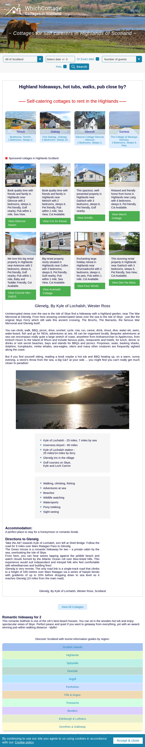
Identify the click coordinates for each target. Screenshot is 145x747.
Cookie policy (24, 742)
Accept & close (128, 740)
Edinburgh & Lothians (72, 718)
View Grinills (85, 217)
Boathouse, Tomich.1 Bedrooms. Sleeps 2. (20, 138)
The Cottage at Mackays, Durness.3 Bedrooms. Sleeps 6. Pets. (124, 141)
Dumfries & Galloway (72, 726)
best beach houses (65, 620)
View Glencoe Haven (16, 222)
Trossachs (72, 702)
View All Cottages (72, 606)
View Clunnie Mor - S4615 (20, 294)
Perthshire (72, 686)
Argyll (72, 678)
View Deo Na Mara (124, 282)
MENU (134, 10)
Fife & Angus (72, 694)
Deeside (72, 671)
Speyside (72, 663)
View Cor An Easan (55, 221)
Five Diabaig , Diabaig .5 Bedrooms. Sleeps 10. (55, 138)
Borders (73, 710)
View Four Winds (88, 285)
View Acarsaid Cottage (51, 291)
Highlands (72, 655)
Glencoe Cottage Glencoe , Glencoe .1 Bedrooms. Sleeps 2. (90, 139)
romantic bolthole (19, 620)
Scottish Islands (72, 647)
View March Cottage (119, 216)
